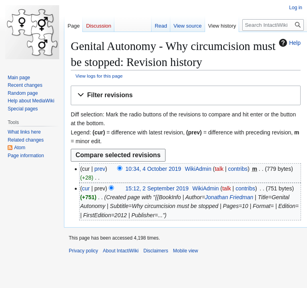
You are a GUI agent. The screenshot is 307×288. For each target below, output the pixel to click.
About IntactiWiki (120, 251)
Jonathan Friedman (229, 197)
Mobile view (185, 251)
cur (86, 188)
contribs (237, 169)
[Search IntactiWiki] (273, 25)
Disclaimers (156, 251)
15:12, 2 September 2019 (157, 188)
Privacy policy (83, 251)
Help (289, 43)
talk (219, 169)
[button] (186, 95)
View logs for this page (99, 75)
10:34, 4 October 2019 (153, 169)
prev (99, 169)
